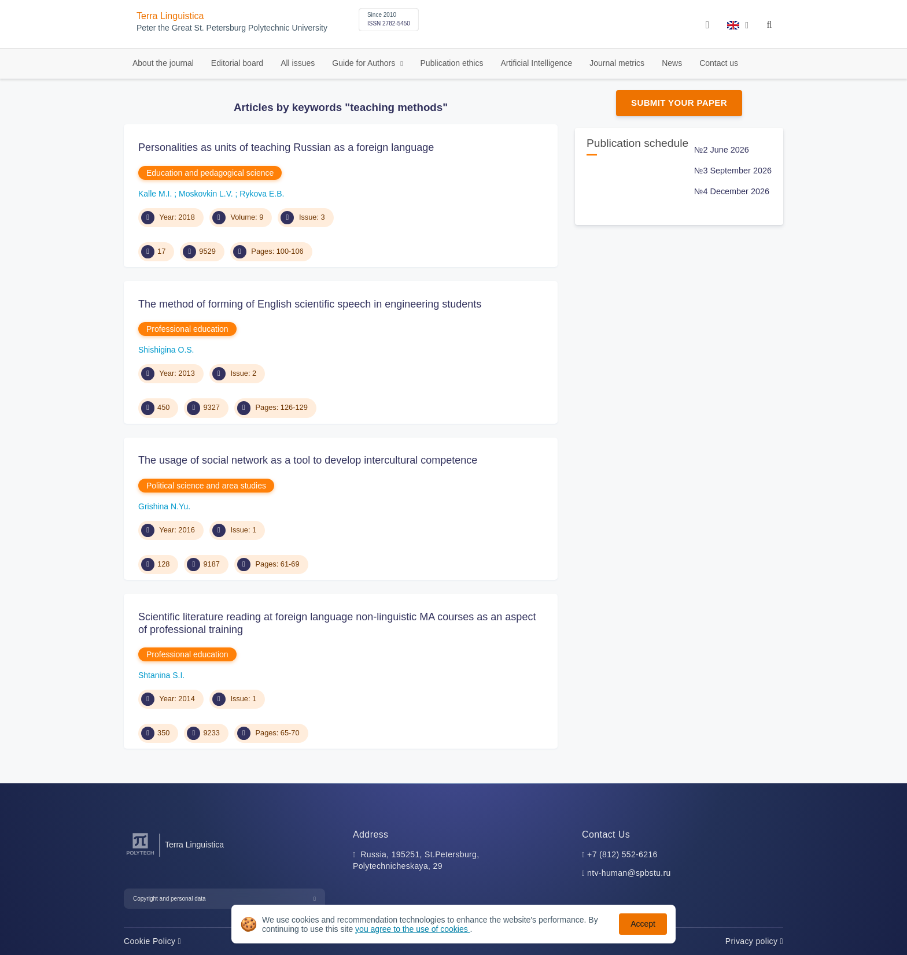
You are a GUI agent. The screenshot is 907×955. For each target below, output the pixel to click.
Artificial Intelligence (536, 63)
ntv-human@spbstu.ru (629, 873)
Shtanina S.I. (161, 675)
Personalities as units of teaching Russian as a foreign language (286, 147)
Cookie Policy (152, 941)
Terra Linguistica (170, 16)
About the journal (163, 63)
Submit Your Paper (679, 103)
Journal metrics (616, 63)
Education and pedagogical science (210, 172)
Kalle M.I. (156, 193)
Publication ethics (452, 63)
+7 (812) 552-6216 (622, 854)
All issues (298, 63)
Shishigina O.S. (166, 349)
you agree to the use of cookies (412, 929)
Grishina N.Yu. (164, 506)
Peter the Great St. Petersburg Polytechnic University (232, 28)
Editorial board (237, 63)
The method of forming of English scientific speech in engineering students (309, 304)
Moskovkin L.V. (207, 193)
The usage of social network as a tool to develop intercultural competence (307, 460)
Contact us (718, 63)
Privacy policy (754, 941)
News (672, 63)
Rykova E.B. (261, 193)
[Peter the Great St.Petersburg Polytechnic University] (140, 855)
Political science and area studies (206, 485)
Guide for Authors (364, 63)
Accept (643, 923)
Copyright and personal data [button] (169, 898)
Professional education (187, 329)
